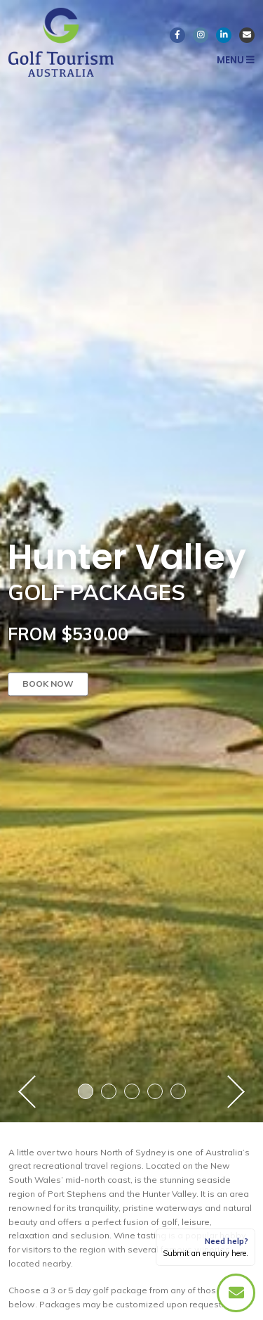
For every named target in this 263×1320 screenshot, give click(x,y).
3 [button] (132, 1091)
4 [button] (155, 1091)
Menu (236, 60)
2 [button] (108, 1091)
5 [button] (178, 1091)
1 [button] (85, 1091)
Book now (48, 683)
